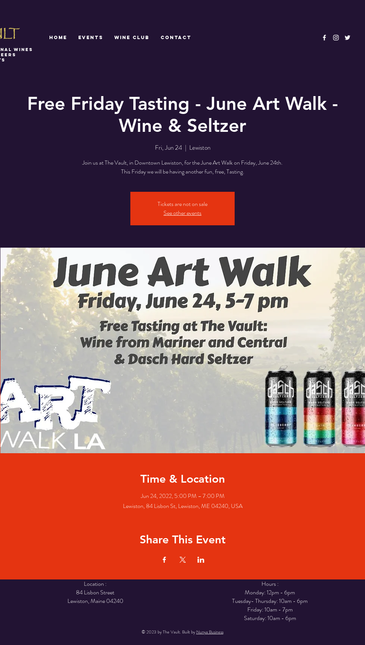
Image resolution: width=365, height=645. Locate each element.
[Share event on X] (182, 560)
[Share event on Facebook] (164, 560)
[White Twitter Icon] (347, 37)
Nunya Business (209, 632)
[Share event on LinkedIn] (200, 560)
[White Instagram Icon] (336, 37)
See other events (182, 213)
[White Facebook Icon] (324, 37)
